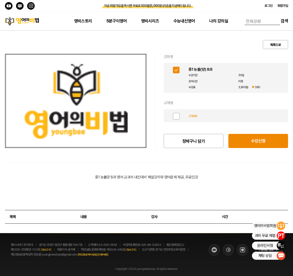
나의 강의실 (218, 20)
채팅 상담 (271, 256)
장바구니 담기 (193, 141)
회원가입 (282, 6)
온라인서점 (271, 246)
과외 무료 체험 (270, 236)
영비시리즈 (150, 20)
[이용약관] (108, 254)
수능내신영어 (184, 20)
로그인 (268, 6)
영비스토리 (83, 20)
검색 (284, 20)
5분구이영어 (116, 20)
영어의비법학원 (269, 226)
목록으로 (275, 45)
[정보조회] (46, 249)
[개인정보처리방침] (92, 254)
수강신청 (258, 140)
